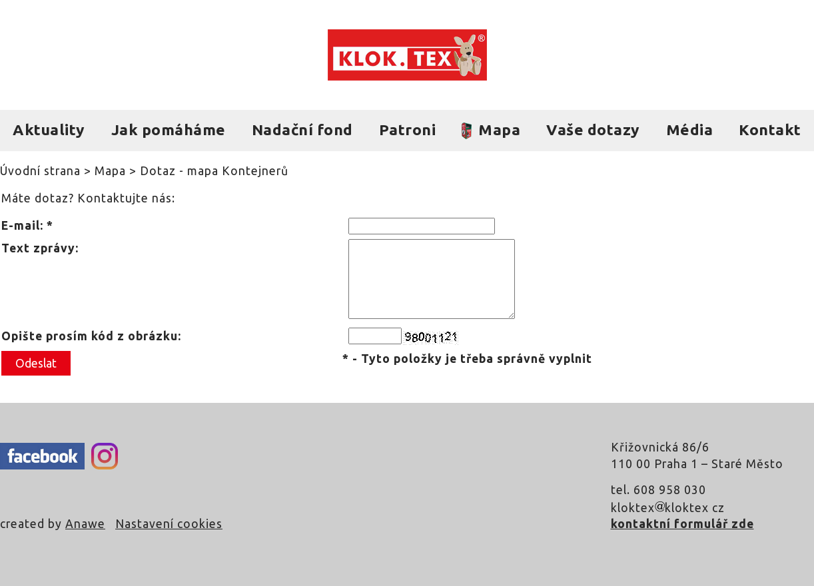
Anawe (85, 523)
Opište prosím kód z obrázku (89, 336)
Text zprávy (38, 248)
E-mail (20, 225)
